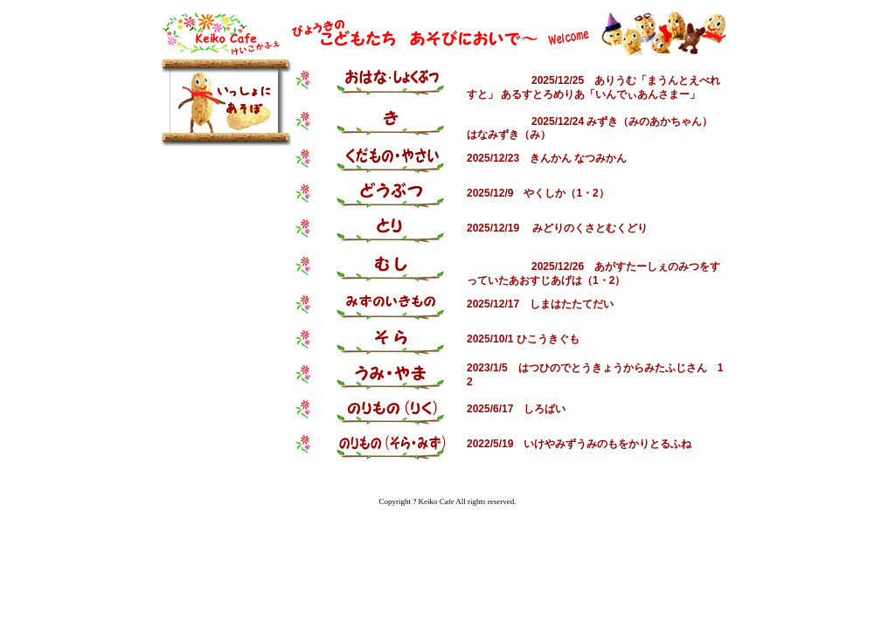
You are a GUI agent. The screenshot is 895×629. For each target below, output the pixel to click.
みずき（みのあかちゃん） (649, 121)
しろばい (544, 409)
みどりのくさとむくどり (590, 228)
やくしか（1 (553, 193)
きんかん (551, 158)
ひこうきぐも (548, 339)
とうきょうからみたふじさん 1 (647, 368)
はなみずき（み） (509, 134)
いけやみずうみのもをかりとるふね (607, 444)
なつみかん (600, 158)
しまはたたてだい (572, 304)
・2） (595, 193)
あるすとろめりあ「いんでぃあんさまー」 (600, 94)
